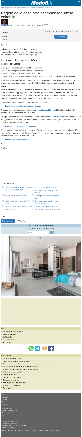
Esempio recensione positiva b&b (45, 206)
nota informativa (73, 31)
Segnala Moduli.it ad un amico (12, 331)
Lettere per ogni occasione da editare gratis (18, 7)
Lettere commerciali (8, 334)
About (4, 402)
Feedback (21, 221)
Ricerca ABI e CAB (8, 339)
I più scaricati (6, 342)
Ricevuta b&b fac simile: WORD (45, 187)
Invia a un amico (7, 221)
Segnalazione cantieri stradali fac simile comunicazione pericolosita (25, 364)
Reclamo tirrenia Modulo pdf (12, 358)
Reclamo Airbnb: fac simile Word (15, 196)
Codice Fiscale (7, 337)
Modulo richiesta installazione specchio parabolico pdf (21, 369)
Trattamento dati (7, 408)
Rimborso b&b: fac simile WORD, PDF (47, 209)
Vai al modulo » (61, 37)
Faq (3, 417)
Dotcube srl (13, 422)
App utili (4, 395)
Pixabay (4, 148)
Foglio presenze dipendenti (12, 377)
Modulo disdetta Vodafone (11, 385)
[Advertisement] (63, 59)
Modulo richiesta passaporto (12, 372)
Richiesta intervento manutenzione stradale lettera (19, 366)
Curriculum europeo (9, 374)
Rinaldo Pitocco (14, 25)
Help (3, 415)
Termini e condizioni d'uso (9, 410)
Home (2, 7)
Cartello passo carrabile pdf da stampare (16, 361)
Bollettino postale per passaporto (14, 382)
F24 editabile (7, 388)
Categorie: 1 (5, 397)
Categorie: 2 (5, 399)
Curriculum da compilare (11, 380)
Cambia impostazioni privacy (10, 413)
